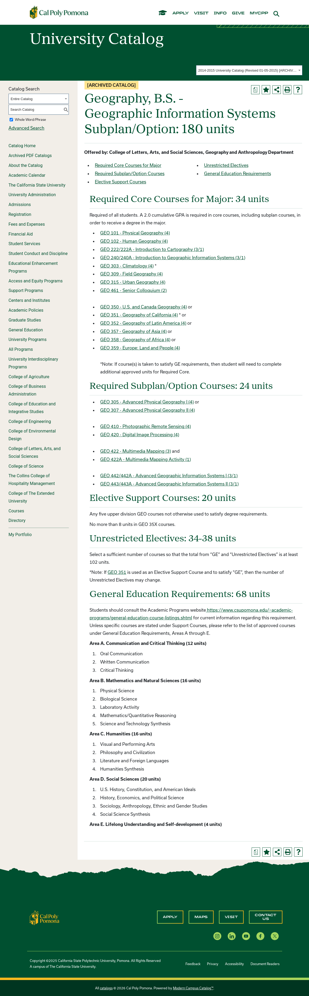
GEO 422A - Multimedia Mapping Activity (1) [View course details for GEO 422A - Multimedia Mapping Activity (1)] (145, 459)
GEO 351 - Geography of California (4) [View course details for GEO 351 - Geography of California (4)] (139, 314)
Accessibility (234, 964)
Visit (231, 917)
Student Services (24, 243)
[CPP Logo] (45, 917)
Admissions (20, 204)
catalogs (106, 988)
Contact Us (266, 917)
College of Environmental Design (32, 435)
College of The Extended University (31, 497)
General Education (26, 329)
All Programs (21, 349)
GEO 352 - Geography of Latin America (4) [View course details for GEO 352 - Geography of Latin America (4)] (143, 323)
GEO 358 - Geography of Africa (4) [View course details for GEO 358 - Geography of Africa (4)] (135, 339)
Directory (17, 520)
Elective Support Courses (120, 181)
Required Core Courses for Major (128, 165)
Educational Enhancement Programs (33, 267)
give (238, 13)
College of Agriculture (29, 376)
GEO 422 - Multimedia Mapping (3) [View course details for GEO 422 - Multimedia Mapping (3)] (135, 451)
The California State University (37, 185)
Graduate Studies (25, 320)
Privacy (212, 964)
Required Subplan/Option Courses (129, 173)
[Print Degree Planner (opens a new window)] (255, 89)
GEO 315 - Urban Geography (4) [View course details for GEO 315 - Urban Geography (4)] (132, 282)
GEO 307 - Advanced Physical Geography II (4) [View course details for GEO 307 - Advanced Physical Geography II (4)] (147, 410)
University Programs (27, 339)
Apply (170, 917)
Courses (16, 510)
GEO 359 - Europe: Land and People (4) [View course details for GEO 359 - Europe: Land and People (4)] (140, 347)
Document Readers (265, 964)
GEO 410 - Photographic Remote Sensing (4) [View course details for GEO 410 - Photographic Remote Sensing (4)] (145, 426)
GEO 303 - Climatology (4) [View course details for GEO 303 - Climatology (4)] (127, 265)
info (220, 13)
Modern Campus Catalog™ (193, 988)
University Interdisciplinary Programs (33, 363)
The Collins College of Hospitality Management (32, 479)
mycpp (259, 13)
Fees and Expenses (27, 224)
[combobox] (249, 70)
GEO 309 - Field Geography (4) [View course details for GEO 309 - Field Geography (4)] (131, 273)
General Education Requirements (237, 173)
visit (201, 13)
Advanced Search (26, 127)
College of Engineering (30, 421)
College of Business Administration (27, 390)
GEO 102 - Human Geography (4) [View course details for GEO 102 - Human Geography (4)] (134, 241)
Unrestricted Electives (226, 165)
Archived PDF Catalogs (30, 155)
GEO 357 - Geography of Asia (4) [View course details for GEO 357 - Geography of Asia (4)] (133, 331)
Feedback (192, 964)
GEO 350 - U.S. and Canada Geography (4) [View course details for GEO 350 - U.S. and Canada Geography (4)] (143, 306)
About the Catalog (26, 165)
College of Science (26, 466)
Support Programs (26, 290)
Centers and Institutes (29, 300)
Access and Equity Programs (36, 280)
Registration (20, 214)
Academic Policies (26, 310)
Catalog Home (22, 145)
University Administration (32, 194)
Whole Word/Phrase (30, 119)
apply (180, 13)
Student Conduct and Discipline (38, 253)
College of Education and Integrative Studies (32, 407)
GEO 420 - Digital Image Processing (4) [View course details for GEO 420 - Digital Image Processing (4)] (139, 434)
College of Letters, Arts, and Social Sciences (35, 452)
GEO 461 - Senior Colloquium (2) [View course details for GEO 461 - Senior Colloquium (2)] (133, 290)
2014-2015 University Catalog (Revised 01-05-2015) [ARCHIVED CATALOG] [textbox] (247, 70)
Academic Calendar (27, 175)
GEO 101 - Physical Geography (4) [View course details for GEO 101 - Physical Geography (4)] (135, 232)
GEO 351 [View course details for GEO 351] (117, 572)
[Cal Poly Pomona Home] (59, 12)
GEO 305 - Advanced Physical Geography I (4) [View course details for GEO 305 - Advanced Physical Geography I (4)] (147, 401)
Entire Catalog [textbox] (21, 99)
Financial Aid (21, 234)
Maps (201, 917)
